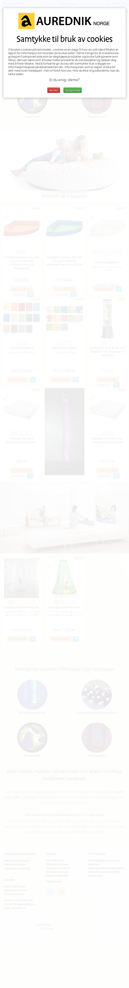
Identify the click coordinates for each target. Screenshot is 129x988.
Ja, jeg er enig (72, 90)
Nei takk (53, 90)
